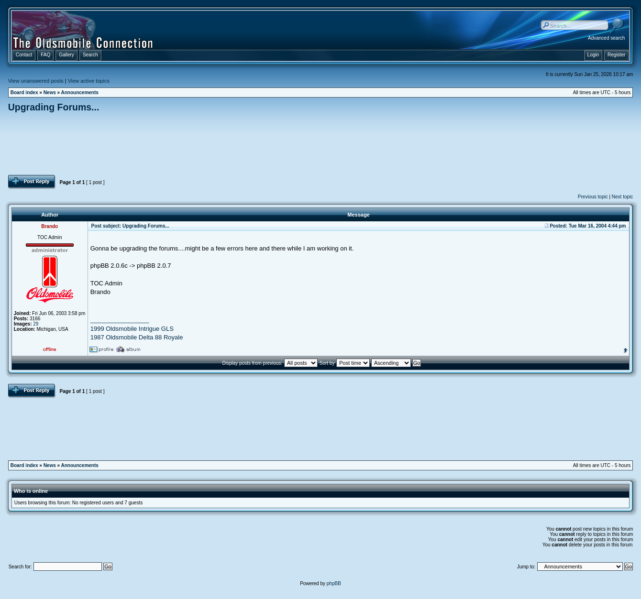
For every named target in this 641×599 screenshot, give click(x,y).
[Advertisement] (320, 143)
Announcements (80, 92)
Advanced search (606, 38)
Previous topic (593, 196)
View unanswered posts (36, 81)
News (50, 92)
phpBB (334, 583)
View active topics (89, 81)
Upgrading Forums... (53, 107)
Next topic (622, 196)
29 (35, 324)
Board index (24, 92)
